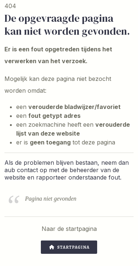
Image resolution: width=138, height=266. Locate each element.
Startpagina (69, 247)
